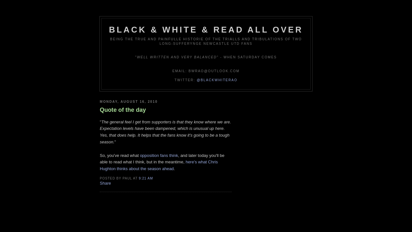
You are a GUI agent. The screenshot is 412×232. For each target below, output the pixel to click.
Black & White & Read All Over (206, 29)
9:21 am (146, 178)
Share (105, 183)
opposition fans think (159, 155)
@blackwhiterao (217, 80)
